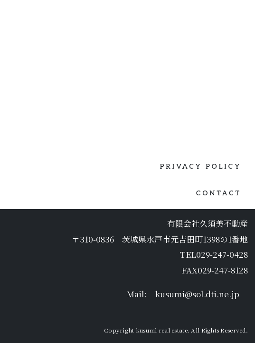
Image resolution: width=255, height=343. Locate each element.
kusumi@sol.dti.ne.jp (197, 259)
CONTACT (218, 158)
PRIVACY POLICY (200, 132)
